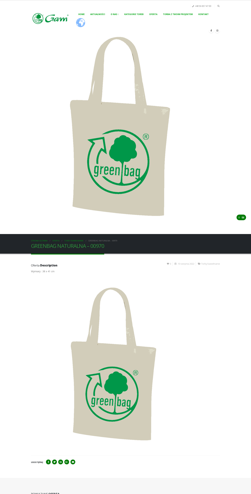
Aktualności (97, 14)
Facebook (48, 462)
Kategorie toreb (134, 14)
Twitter (54, 462)
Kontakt (203, 14)
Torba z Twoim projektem (178, 14)
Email (72, 462)
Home (81, 14)
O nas (114, 14)
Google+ (66, 462)
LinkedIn (60, 462)
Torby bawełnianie (210, 263)
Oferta (153, 14)
